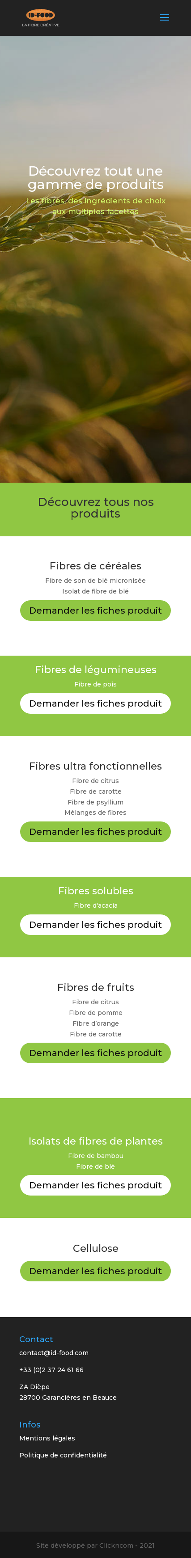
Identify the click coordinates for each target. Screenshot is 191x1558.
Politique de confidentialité (63, 1455)
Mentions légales (47, 1438)
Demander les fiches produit (95, 610)
